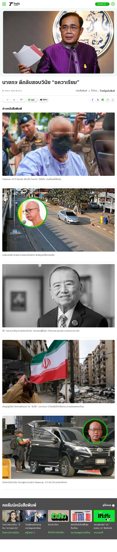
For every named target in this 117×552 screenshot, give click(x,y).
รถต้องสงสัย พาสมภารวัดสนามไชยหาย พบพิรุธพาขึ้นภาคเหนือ (28, 255)
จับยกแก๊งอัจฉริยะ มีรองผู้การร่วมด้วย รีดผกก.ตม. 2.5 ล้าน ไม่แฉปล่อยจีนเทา (34, 483)
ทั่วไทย (94, 91)
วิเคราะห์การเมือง (10, 533)
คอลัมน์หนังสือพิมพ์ (20, 505)
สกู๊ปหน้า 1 (30, 533)
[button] (93, 100)
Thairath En (102, 4)
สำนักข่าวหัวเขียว (56, 533)
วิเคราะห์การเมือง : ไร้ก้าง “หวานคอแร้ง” (11, 527)
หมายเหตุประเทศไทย (80, 533)
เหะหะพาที (98, 533)
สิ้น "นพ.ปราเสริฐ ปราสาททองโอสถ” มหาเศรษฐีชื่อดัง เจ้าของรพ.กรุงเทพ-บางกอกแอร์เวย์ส (40, 331)
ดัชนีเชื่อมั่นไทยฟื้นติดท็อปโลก (79, 527)
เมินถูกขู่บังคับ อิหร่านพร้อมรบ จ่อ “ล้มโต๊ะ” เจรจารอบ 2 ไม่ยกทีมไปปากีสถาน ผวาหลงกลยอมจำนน (43, 407)
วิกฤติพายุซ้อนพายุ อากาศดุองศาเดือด (33, 527)
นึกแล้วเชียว (53, 525)
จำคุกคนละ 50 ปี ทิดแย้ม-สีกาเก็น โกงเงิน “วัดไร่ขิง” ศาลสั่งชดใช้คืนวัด (31, 179)
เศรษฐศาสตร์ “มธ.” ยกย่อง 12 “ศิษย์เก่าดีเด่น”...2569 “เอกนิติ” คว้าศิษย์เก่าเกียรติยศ (103, 527)
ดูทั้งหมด (109, 505)
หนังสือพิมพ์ (81, 91)
